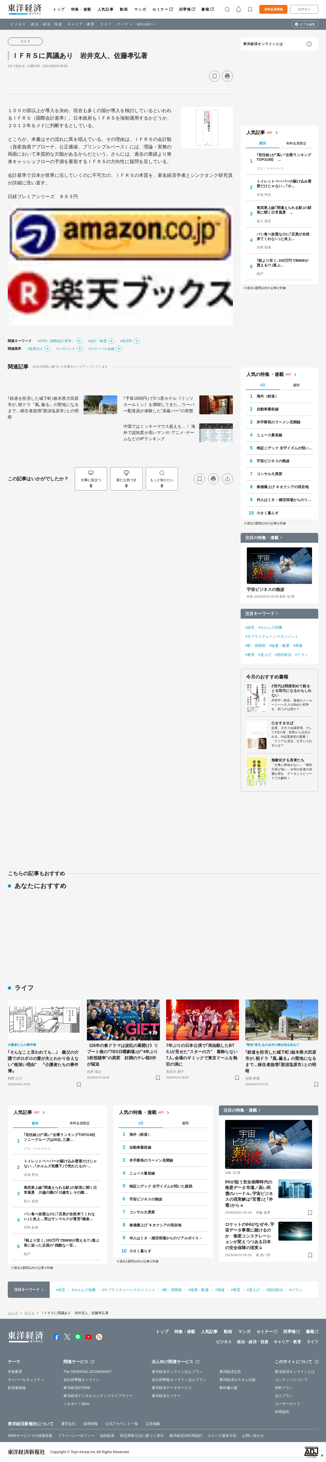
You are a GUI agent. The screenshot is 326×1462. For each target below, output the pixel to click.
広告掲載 (153, 1424)
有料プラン (284, 1388)
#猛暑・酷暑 (279, 645)
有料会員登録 (273, 9)
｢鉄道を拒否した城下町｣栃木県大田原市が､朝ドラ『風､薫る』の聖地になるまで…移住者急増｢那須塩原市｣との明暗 (43, 407)
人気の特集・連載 (265, 374)
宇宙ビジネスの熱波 (273, 461)
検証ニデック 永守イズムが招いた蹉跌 (285, 448)
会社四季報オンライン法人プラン (179, 1380)
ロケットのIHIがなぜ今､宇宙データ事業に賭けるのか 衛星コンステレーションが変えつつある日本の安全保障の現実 (249, 1236)
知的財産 (107, 1436)
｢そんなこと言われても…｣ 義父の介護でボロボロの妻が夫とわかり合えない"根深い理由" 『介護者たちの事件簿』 (43, 1061)
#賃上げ (264, 655)
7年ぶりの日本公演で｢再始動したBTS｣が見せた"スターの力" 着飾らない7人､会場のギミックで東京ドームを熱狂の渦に (202, 1054)
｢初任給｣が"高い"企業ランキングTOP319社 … (284, 157)
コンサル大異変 (269, 474)
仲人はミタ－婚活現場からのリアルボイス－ (285, 500)
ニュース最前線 (269, 435)
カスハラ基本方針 (222, 1436)
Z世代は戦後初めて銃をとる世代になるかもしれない (291, 690)
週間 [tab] (296, 385)
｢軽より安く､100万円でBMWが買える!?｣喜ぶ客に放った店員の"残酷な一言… (61, 1242)
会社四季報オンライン (81, 1380)
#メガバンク (65, 349)
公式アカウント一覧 (121, 1424)
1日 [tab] (262, 385)
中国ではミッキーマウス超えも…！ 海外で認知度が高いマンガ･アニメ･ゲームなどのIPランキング (159, 432)
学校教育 (15, 1372)
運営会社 (68, 1424)
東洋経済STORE (77, 1388)
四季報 (185, 9)
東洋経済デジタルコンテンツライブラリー (98, 1396)
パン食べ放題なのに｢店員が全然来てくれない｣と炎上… (283, 236)
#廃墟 (297, 645)
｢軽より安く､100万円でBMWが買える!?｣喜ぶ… (282, 262)
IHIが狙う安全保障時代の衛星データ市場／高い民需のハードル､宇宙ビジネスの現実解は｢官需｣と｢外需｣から (249, 1193)
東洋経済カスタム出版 (237, 1380)
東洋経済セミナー (166, 1396)
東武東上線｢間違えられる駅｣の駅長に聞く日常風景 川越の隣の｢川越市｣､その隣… (60, 1189)
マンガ (140, 9)
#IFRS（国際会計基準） (56, 341)
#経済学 (126, 341)
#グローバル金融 (101, 349)
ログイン (304, 9)
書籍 (205, 9)
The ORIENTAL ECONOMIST (87, 1372)
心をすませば (282, 723)
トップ (59, 9)
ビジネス (18, 24)
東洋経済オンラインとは (263, 44)
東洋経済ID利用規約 (185, 1436)
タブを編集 (307, 24)
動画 (124, 9)
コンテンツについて (291, 1380)
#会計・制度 (97, 341)
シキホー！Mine (76, 1404)
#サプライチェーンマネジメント (271, 636)
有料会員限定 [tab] (296, 143)
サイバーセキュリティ (26, 1380)
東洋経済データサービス (172, 1388)
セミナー (160, 9)
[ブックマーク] (214, 76)
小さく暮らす (268, 513)
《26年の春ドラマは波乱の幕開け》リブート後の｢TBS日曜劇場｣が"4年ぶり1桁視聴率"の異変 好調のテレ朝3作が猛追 (122, 1054)
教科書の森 (228, 1388)
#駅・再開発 (255, 645)
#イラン (301, 655)
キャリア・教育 (81, 24)
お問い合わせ (253, 1436)
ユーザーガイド (287, 1404)
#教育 (250, 655)
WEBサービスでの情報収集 (30, 1436)
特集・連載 (81, 9)
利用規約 (282, 1412)
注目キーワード (260, 613)
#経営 (250, 627)
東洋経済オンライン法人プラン (177, 1372)
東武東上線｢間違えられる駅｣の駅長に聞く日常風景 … (284, 210)
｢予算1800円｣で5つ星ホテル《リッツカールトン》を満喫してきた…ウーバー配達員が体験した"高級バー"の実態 (158, 404)
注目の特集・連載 (262, 537)
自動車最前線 (268, 409)
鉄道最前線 (17, 1388)
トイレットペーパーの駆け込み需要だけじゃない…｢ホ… (284, 183)
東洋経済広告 (230, 1372)
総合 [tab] (262, 143)
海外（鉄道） (268, 396)
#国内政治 (283, 655)
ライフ (106, 24)
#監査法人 (35, 349)
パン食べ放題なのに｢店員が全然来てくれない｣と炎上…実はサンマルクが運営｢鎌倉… (59, 1216)
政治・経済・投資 (46, 24)
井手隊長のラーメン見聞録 (278, 422)
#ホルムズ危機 (270, 627)
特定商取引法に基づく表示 (142, 1436)
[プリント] (227, 76)
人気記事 (106, 9)
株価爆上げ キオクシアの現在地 (283, 487)
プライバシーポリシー (76, 1436)
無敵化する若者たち (287, 760)
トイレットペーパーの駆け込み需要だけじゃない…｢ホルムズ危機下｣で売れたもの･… (60, 1163)
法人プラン (284, 1396)
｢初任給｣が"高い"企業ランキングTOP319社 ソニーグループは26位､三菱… (61, 1137)
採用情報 (90, 1424)
